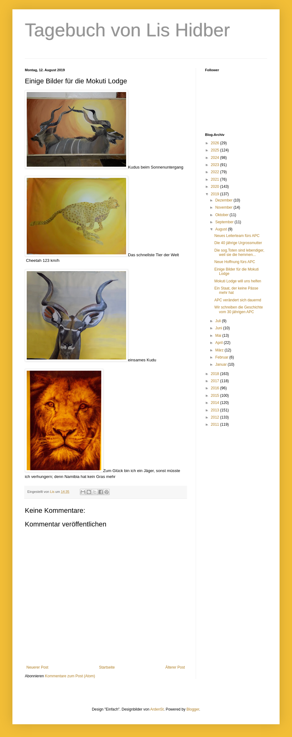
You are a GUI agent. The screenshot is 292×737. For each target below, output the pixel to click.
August (221, 229)
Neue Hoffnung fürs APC (234, 262)
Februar (222, 357)
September (225, 222)
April (219, 343)
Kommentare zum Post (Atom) (70, 676)
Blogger (192, 709)
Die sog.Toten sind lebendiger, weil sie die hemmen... (239, 252)
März (220, 350)
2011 (215, 424)
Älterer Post (175, 667)
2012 (215, 417)
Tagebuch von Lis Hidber (127, 30)
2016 (215, 388)
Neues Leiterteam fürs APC (236, 236)
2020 (215, 186)
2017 (215, 381)
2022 (215, 172)
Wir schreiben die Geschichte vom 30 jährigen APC (238, 309)
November (224, 207)
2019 (215, 194)
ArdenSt (157, 709)
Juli (218, 321)
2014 (215, 403)
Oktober (222, 215)
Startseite (107, 667)
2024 (215, 157)
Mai (218, 335)
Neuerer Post (37, 667)
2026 (215, 143)
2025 (215, 150)
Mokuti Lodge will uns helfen (237, 281)
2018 (215, 374)
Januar (221, 364)
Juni (219, 328)
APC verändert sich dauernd (237, 300)
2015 (215, 395)
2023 (215, 165)
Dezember (224, 200)
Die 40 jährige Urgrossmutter (238, 243)
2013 (215, 410)
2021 (215, 179)
